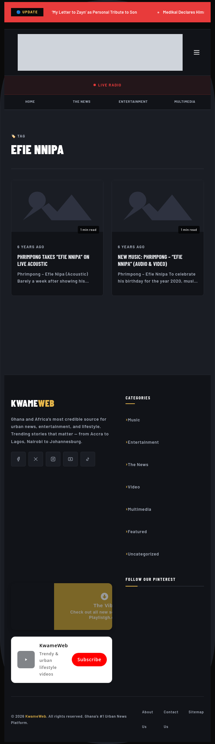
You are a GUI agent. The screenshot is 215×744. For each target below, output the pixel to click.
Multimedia (184, 101)
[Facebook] (18, 459)
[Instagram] (53, 459)
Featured (137, 531)
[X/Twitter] (35, 459)
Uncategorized (143, 553)
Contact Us (171, 719)
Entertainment (133, 101)
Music (134, 419)
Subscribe (89, 660)
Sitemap (196, 712)
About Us (147, 719)
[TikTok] (87, 459)
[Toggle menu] (196, 52)
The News (81, 101)
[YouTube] (70, 459)
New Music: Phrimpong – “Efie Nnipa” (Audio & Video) (150, 260)
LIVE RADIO (107, 85)
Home (30, 101)
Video (134, 486)
